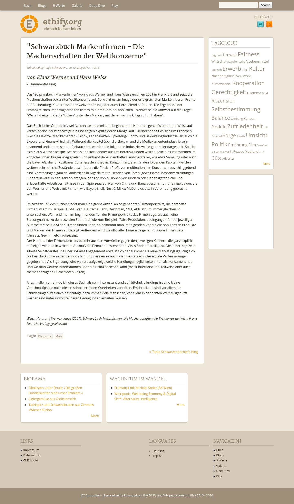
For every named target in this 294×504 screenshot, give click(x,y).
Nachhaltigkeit (223, 75)
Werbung (237, 119)
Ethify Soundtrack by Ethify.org (241, 208)
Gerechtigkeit (229, 92)
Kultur (257, 68)
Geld (265, 93)
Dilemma (254, 92)
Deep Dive (97, 5)
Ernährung (238, 145)
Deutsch (158, 451)
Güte (217, 158)
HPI (266, 127)
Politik (219, 144)
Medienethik (254, 151)
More (266, 164)
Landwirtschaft (238, 61)
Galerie (77, 5)
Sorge (229, 135)
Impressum (31, 450)
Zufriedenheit (245, 126)
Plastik (241, 136)
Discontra (44, 336)
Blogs (42, 5)
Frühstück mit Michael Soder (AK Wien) (144, 388)
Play (115, 5)
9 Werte (59, 5)
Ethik (245, 70)
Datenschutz (32, 455)
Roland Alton (133, 495)
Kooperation (248, 83)
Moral (238, 76)
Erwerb (231, 68)
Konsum (249, 118)
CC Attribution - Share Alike (100, 495)
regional (217, 55)
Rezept (238, 151)
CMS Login (30, 460)
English (158, 455)
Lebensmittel (258, 61)
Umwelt (230, 55)
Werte (247, 76)
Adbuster (228, 158)
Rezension (224, 100)
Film (252, 145)
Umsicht (256, 135)
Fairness (248, 54)
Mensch (217, 70)
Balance (221, 117)
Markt (229, 151)
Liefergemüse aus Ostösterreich (52, 399)
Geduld (219, 126)
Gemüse (262, 145)
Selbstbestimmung (236, 109)
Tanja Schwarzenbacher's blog (175, 352)
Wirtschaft (220, 61)
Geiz (59, 336)
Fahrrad (217, 136)
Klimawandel (222, 83)
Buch (27, 5)
